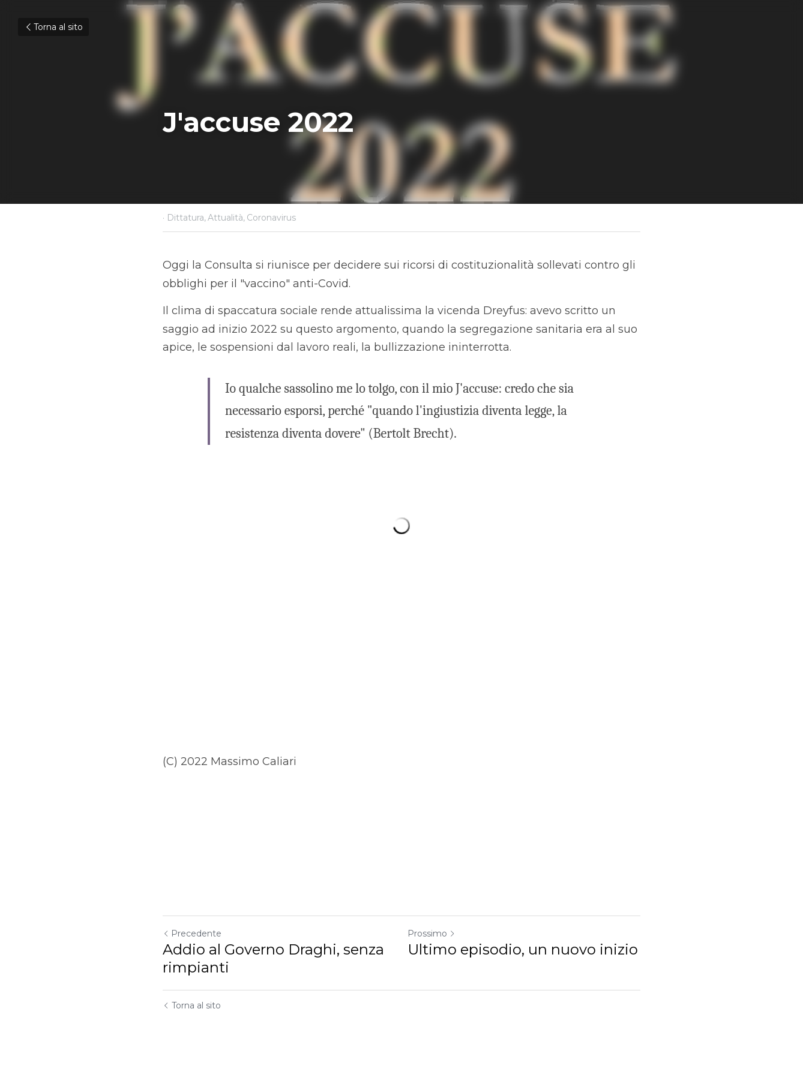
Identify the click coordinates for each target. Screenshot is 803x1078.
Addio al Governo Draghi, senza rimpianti (273, 958)
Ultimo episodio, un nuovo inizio (523, 949)
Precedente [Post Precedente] (192, 933)
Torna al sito (53, 27)
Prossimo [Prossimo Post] (432, 933)
